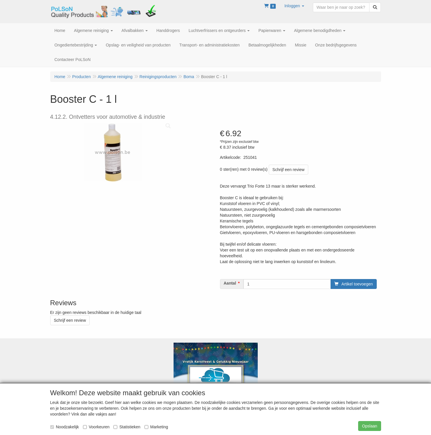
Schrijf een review (289, 169)
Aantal (230, 283)
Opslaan (369, 426)
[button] (294, 6)
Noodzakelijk (64, 427)
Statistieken (126, 427)
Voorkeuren (96, 427)
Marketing (156, 427)
